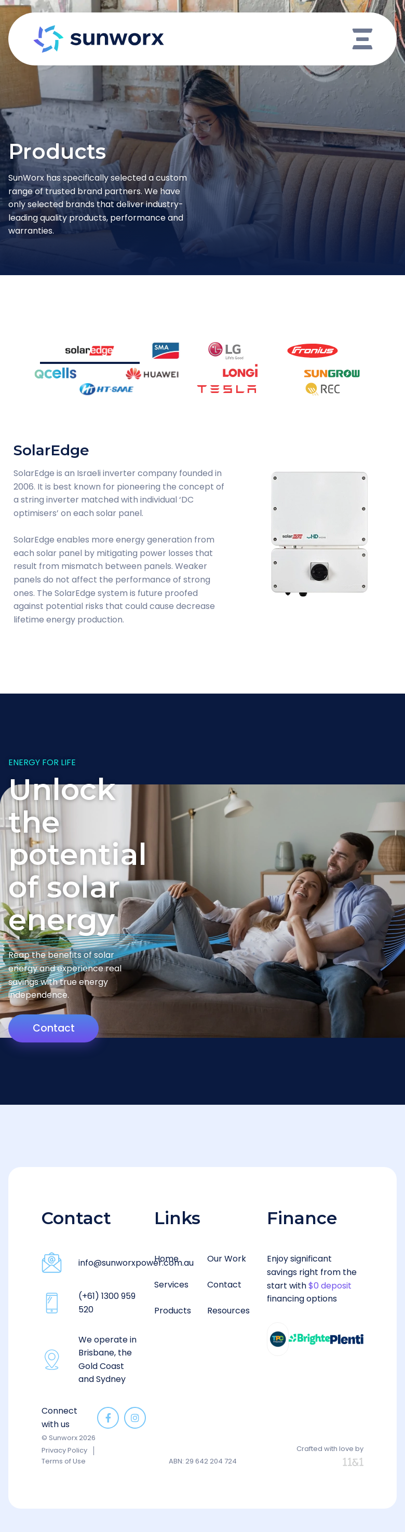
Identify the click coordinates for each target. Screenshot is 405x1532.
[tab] (137, 347)
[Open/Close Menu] (362, 39)
